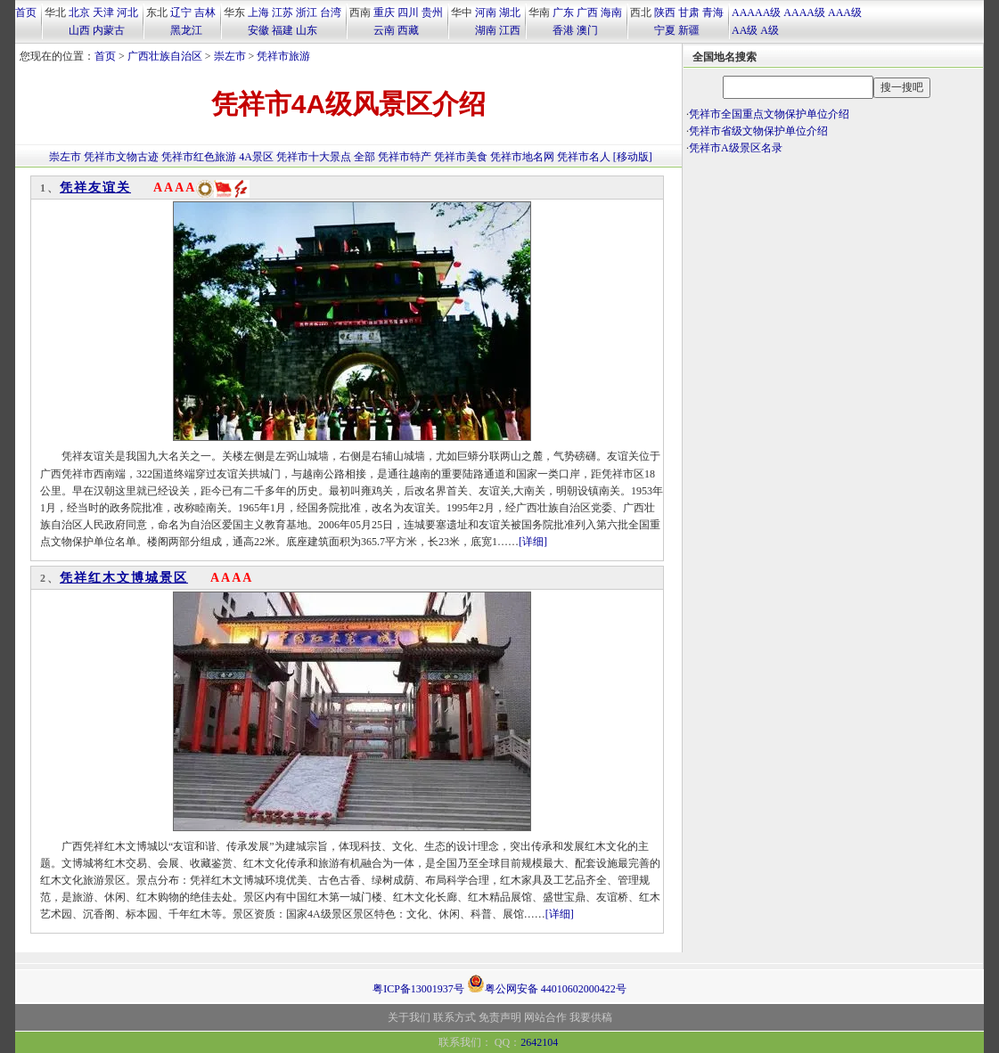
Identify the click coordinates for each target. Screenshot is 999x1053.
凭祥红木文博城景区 (124, 577)
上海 (258, 12)
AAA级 (845, 12)
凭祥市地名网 (522, 157)
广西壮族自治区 (164, 56)
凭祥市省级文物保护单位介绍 (758, 131)
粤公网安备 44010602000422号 (546, 983)
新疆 (689, 30)
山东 (306, 30)
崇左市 (230, 56)
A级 (769, 30)
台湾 (330, 12)
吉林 (205, 12)
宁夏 (665, 30)
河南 (485, 12)
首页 (26, 12)
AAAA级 (804, 12)
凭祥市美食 (460, 157)
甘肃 (689, 12)
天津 (103, 12)
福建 (282, 30)
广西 (587, 12)
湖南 (485, 30)
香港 (563, 30)
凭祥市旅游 (283, 56)
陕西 (665, 12)
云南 (384, 30)
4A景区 (256, 157)
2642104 (539, 1042)
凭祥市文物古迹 (121, 157)
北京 (79, 12)
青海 (713, 12)
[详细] (533, 541)
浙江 (306, 12)
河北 (127, 12)
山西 (79, 30)
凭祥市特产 (404, 157)
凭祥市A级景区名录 (735, 148)
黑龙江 (186, 30)
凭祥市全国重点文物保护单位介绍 (769, 114)
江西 (509, 30)
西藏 (408, 30)
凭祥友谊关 (95, 187)
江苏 (282, 12)
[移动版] (632, 157)
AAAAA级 (756, 12)
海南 (611, 12)
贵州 (432, 12)
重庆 (384, 12)
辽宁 (181, 12)
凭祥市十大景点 (313, 157)
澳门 (587, 30)
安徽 (258, 30)
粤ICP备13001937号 (418, 989)
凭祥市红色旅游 (198, 157)
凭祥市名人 (583, 157)
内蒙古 (109, 30)
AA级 (744, 30)
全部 (364, 157)
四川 (408, 12)
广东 (563, 12)
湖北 (509, 12)
